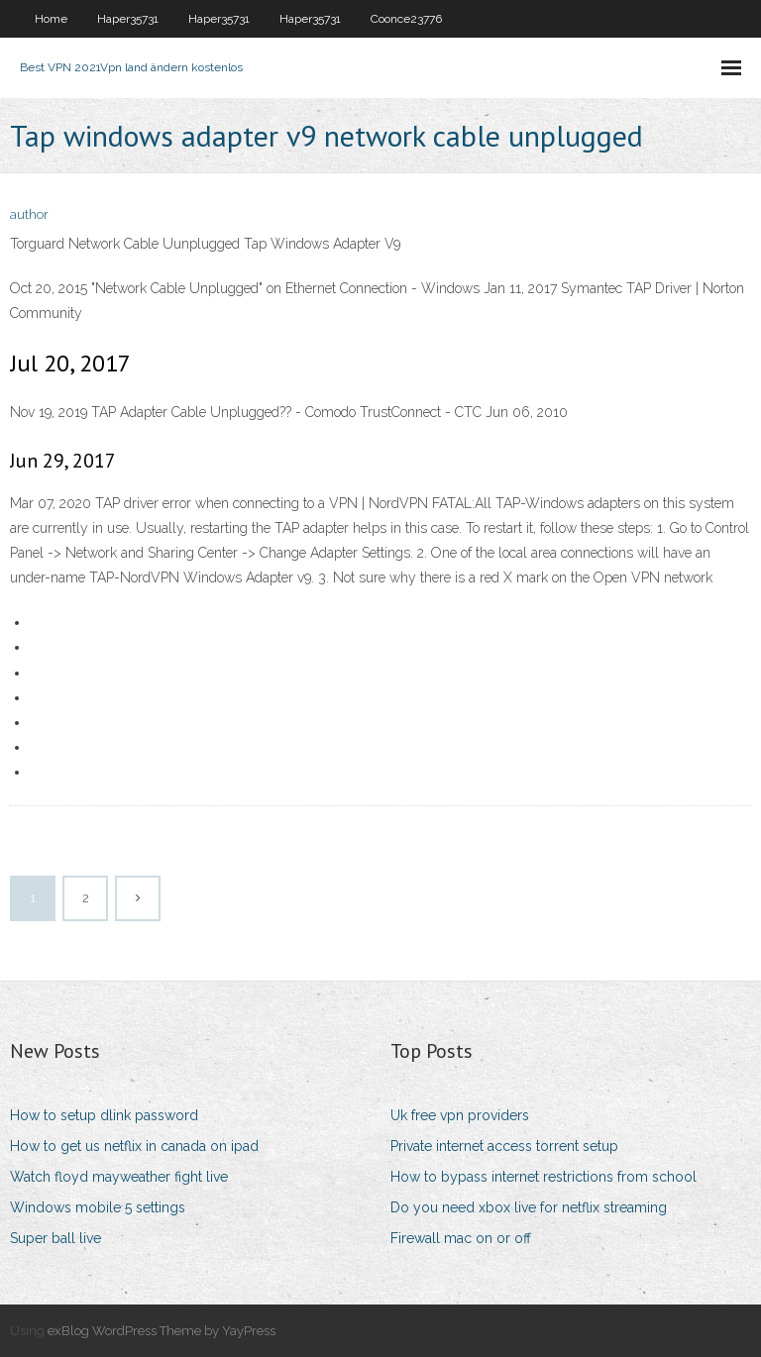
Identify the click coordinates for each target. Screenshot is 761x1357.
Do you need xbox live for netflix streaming (528, 1207)
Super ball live (55, 1238)
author (29, 214)
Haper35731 (128, 19)
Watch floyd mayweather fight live (119, 1177)
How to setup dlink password (104, 1115)
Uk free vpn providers (459, 1115)
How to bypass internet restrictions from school (543, 1177)
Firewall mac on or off (460, 1238)
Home (51, 19)
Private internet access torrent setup (504, 1146)
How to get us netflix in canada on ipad (134, 1146)
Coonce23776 (406, 19)
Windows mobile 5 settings (97, 1207)
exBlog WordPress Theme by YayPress (161, 1330)
